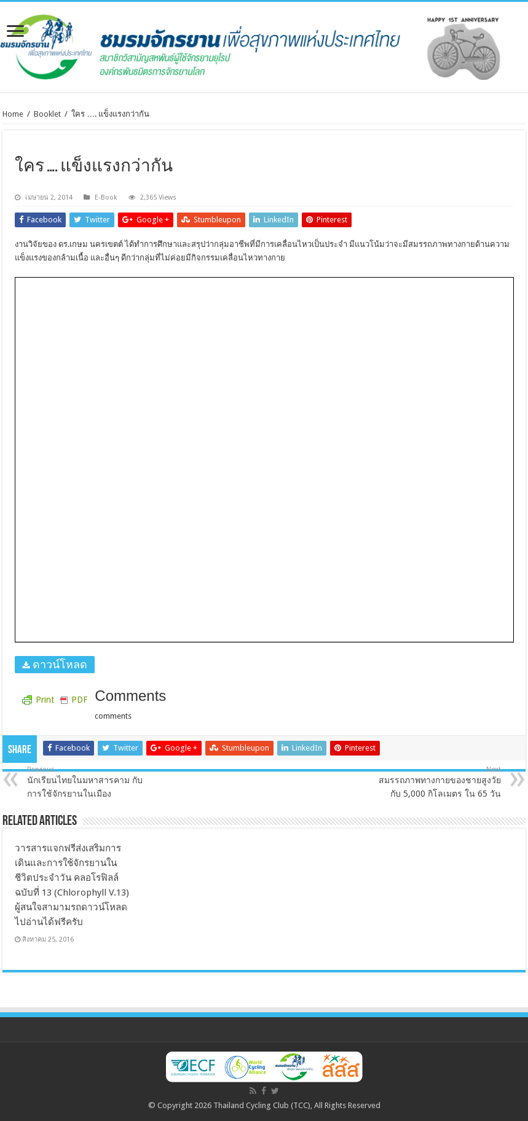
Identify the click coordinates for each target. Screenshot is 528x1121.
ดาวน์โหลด (58, 664)
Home (12, 114)
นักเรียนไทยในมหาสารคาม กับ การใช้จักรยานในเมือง (90, 782)
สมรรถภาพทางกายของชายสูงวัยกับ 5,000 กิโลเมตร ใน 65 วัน (438, 782)
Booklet (47, 114)
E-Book (106, 197)
